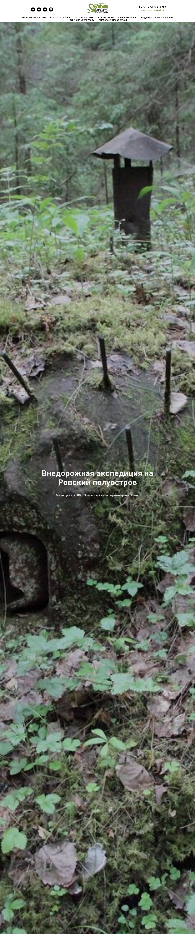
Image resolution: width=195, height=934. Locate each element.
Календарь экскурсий (82, 20)
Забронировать (85, 18)
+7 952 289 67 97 (152, 7)
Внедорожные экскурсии (113, 20)
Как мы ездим (106, 18)
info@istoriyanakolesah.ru (152, 10)
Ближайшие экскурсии (33, 18)
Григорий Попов (127, 18)
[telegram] (45, 11)
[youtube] (39, 11)
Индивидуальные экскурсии (157, 18)
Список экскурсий (60, 18)
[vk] (33, 11)
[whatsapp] (51, 11)
